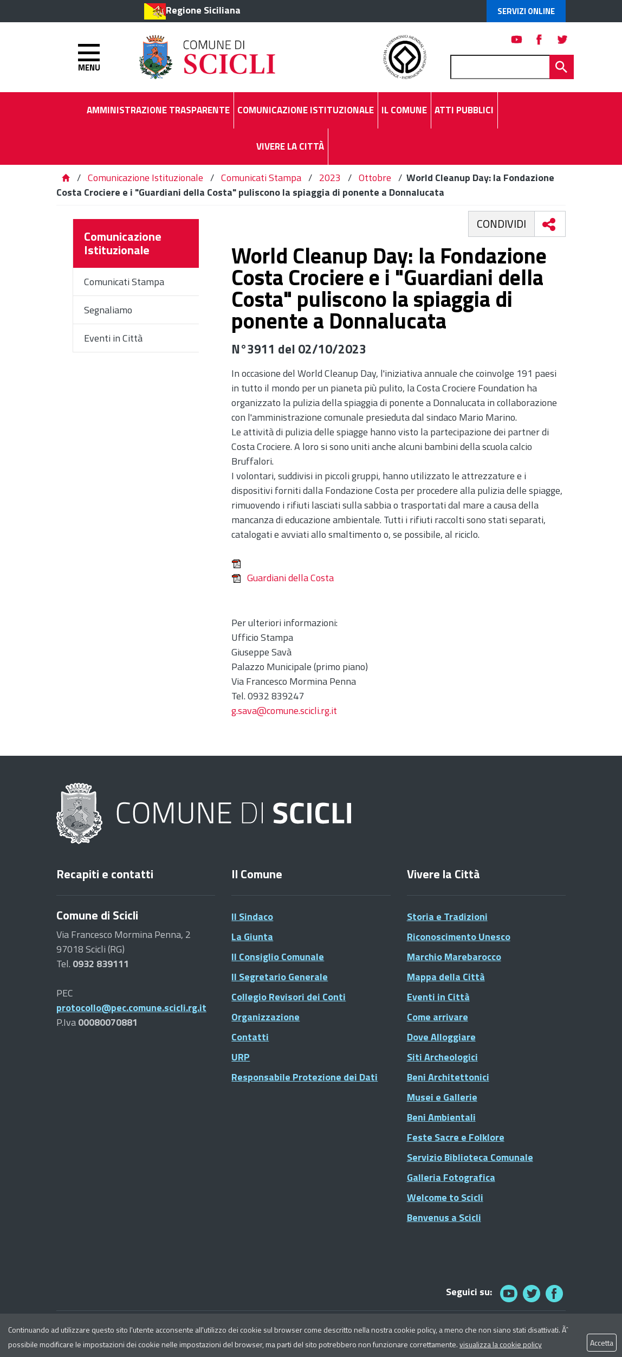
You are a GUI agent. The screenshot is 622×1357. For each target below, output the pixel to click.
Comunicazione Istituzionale (145, 177)
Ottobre (375, 177)
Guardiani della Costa (282, 577)
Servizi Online (526, 11)
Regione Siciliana (203, 10)
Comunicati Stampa (261, 177)
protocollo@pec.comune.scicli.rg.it (131, 1007)
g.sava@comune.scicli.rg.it (284, 710)
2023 (330, 177)
